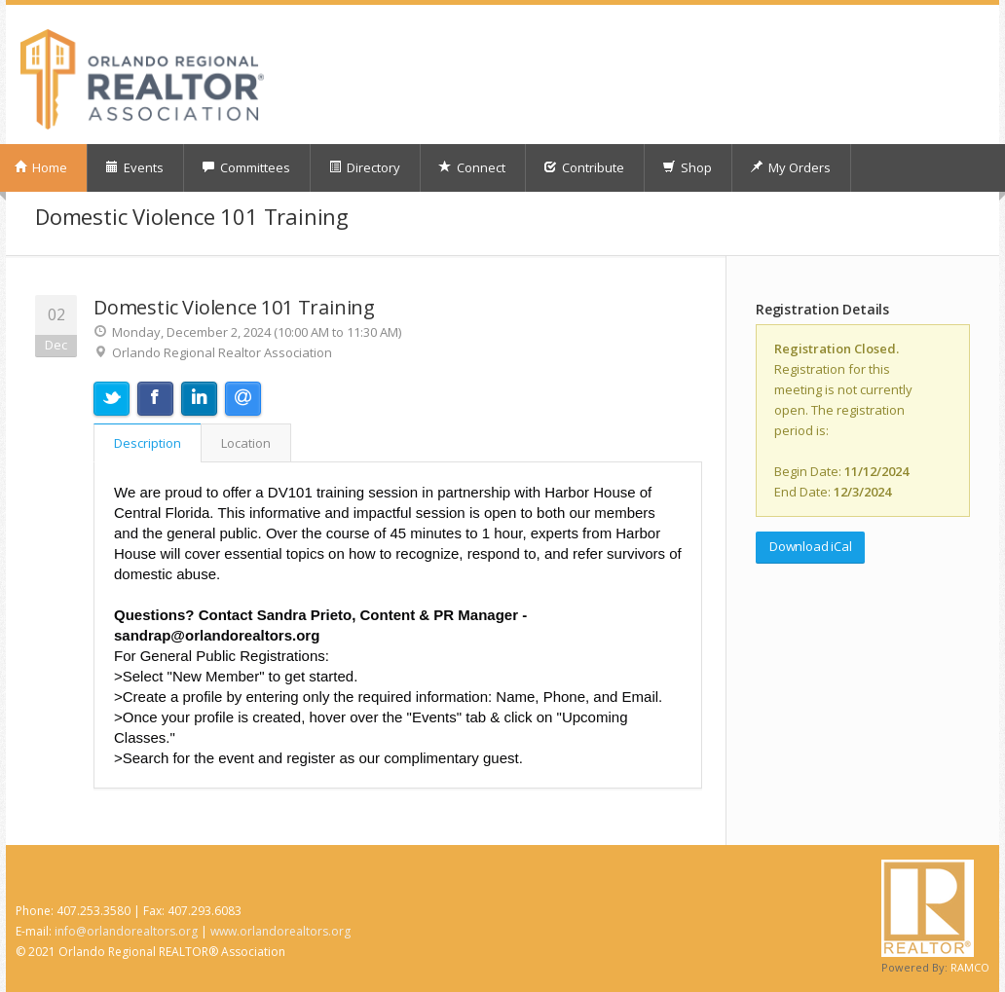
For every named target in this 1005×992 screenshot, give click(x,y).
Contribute (583, 167)
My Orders (790, 167)
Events (134, 167)
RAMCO (969, 967)
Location (246, 443)
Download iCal (810, 546)
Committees (246, 167)
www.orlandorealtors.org (280, 931)
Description (147, 443)
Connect (471, 167)
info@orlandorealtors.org (126, 931)
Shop (687, 167)
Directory (364, 167)
